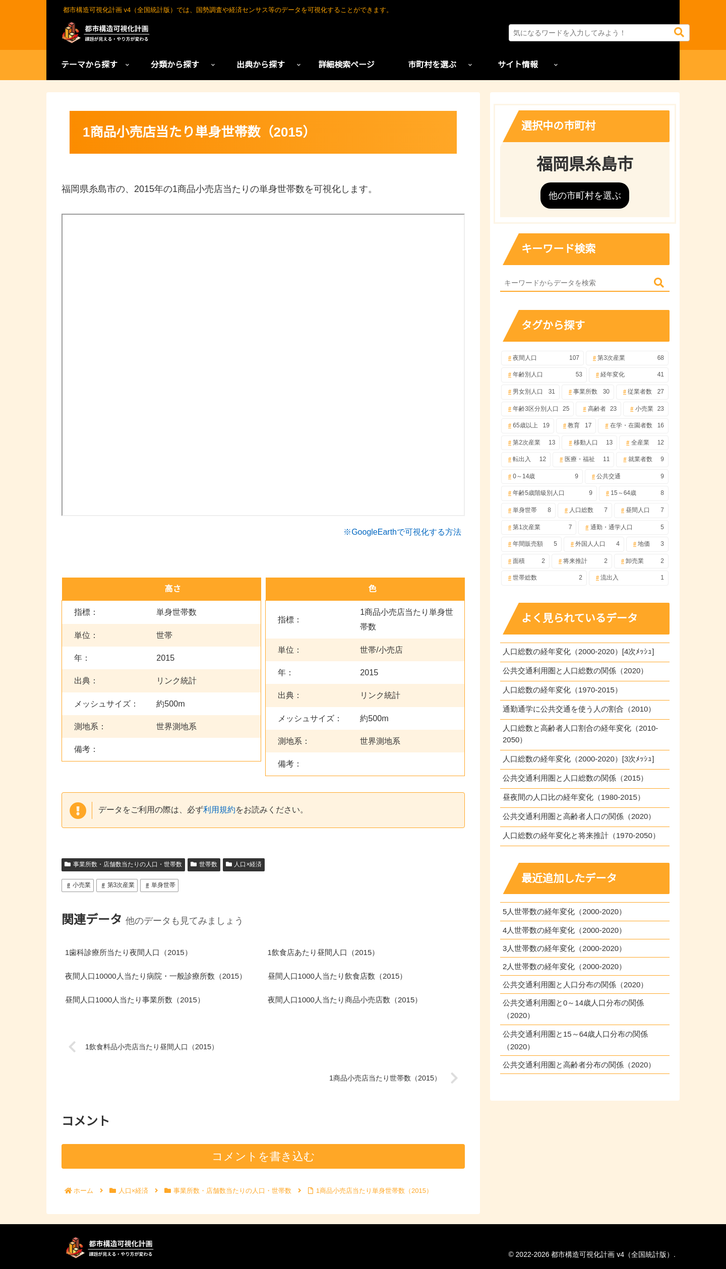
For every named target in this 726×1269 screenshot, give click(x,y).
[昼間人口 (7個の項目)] (641, 510)
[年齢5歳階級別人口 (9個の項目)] (549, 493)
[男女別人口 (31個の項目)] (530, 392)
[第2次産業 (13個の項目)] (530, 443)
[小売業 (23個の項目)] (646, 409)
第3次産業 (117, 885)
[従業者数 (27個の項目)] (642, 392)
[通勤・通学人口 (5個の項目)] (623, 527)
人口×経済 (244, 864)
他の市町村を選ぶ (585, 196)
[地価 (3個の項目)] (647, 544)
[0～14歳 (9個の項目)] (542, 476)
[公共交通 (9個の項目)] (627, 476)
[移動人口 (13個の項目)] (589, 443)
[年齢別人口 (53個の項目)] (544, 375)
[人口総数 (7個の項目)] (585, 510)
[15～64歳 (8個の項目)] (634, 493)
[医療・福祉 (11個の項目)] (583, 459)
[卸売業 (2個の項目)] (641, 561)
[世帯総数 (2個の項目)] (544, 578)
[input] (599, 32)
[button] (679, 32)
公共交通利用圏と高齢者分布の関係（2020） (579, 1064)
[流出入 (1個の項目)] (629, 578)
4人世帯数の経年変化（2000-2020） (564, 930)
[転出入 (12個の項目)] (526, 459)
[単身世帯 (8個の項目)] (528, 510)
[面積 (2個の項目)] (525, 561)
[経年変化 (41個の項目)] (629, 375)
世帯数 (204, 864)
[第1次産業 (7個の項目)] (538, 527)
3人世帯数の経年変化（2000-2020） (564, 948)
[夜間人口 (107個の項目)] (542, 358)
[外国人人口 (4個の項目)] (594, 544)
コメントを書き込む (263, 1156)
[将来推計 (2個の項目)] (582, 561)
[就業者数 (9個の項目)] (642, 459)
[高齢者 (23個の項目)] (598, 409)
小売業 (78, 885)
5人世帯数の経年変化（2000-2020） (564, 911)
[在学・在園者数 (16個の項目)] (633, 425)
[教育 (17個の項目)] (576, 425)
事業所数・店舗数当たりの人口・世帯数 (123, 864)
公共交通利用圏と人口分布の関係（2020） (575, 984)
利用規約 (219, 809)
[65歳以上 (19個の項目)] (527, 425)
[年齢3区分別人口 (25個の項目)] (537, 409)
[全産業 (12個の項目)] (644, 443)
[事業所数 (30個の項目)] (588, 392)
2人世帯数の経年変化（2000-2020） (564, 966)
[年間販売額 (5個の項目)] (531, 544)
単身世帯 (159, 885)
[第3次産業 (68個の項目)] (627, 358)
